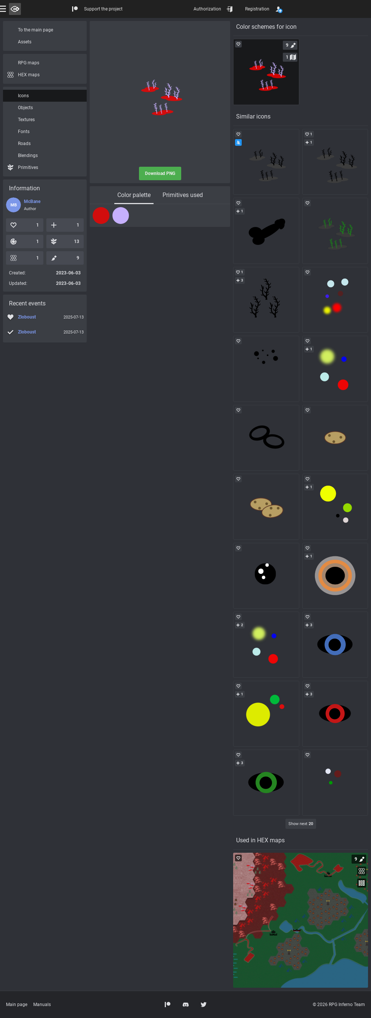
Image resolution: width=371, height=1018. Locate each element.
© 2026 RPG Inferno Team (339, 1004)
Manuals (42, 1004)
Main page (16, 1004)
